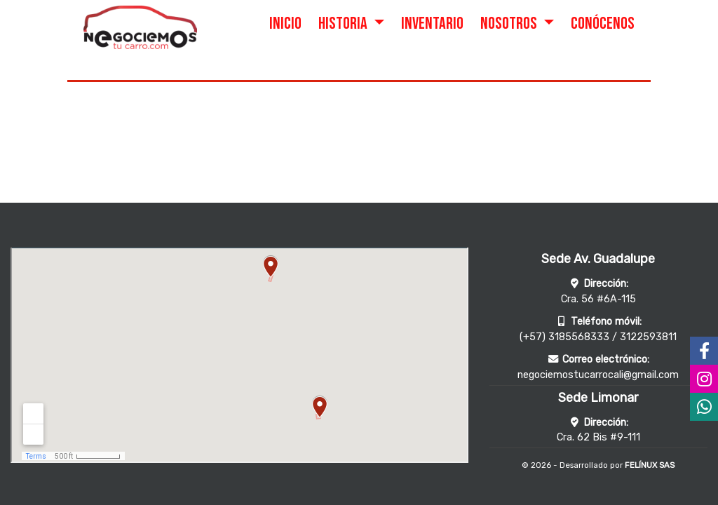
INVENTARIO (432, 23)
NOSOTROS (510, 23)
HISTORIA (344, 23)
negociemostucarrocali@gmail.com (598, 375)
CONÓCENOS (603, 23)
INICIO (285, 23)
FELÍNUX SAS (650, 465)
